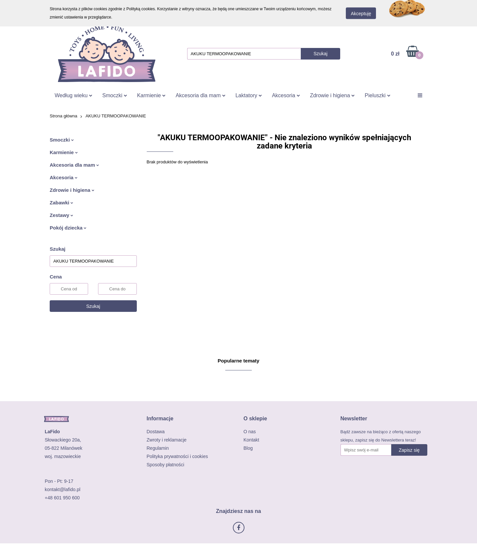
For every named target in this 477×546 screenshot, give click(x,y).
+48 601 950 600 (62, 497)
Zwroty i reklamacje (167, 439)
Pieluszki (378, 95)
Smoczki (114, 95)
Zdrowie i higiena (332, 95)
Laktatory (249, 95)
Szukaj (93, 306)
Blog (248, 448)
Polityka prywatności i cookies (177, 456)
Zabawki (61, 202)
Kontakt (251, 439)
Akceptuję (361, 13)
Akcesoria (286, 95)
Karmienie (151, 95)
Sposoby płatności (166, 464)
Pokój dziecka (68, 228)
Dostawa (156, 431)
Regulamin (158, 448)
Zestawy (61, 215)
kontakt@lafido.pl (62, 489)
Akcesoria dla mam (201, 95)
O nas (249, 431)
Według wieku (73, 95)
